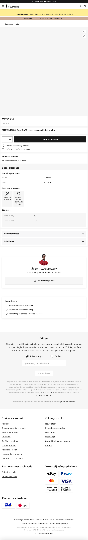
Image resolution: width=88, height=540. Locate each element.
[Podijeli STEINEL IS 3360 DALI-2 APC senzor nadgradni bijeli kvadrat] (84, 36)
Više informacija (11, 233)
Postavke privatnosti (21, 520)
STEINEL (47, 177)
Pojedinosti (8, 241)
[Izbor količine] (7, 139)
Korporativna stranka (12, 454)
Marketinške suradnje (55, 428)
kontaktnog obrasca (47, 392)
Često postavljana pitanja (14, 428)
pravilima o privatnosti (44, 395)
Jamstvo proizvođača (12, 458)
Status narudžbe (9, 432)
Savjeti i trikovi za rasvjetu (57, 441)
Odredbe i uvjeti (9, 472)
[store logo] (14, 6)
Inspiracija (50, 436)
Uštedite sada (65, 14)
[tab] (22, 438)
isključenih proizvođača (66, 402)
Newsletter (50, 423)
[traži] (81, 6)
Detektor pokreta (12, 24)
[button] (84, 31)
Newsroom (50, 432)
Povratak (6, 436)
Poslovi (48, 445)
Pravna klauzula (9, 476)
